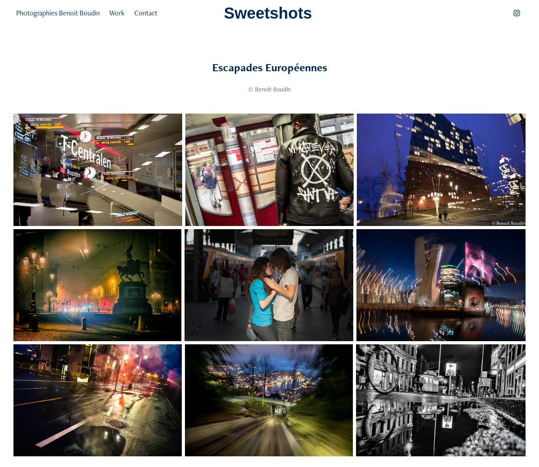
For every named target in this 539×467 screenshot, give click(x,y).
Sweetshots (268, 13)
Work (116, 12)
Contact (145, 12)
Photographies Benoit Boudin (58, 12)
